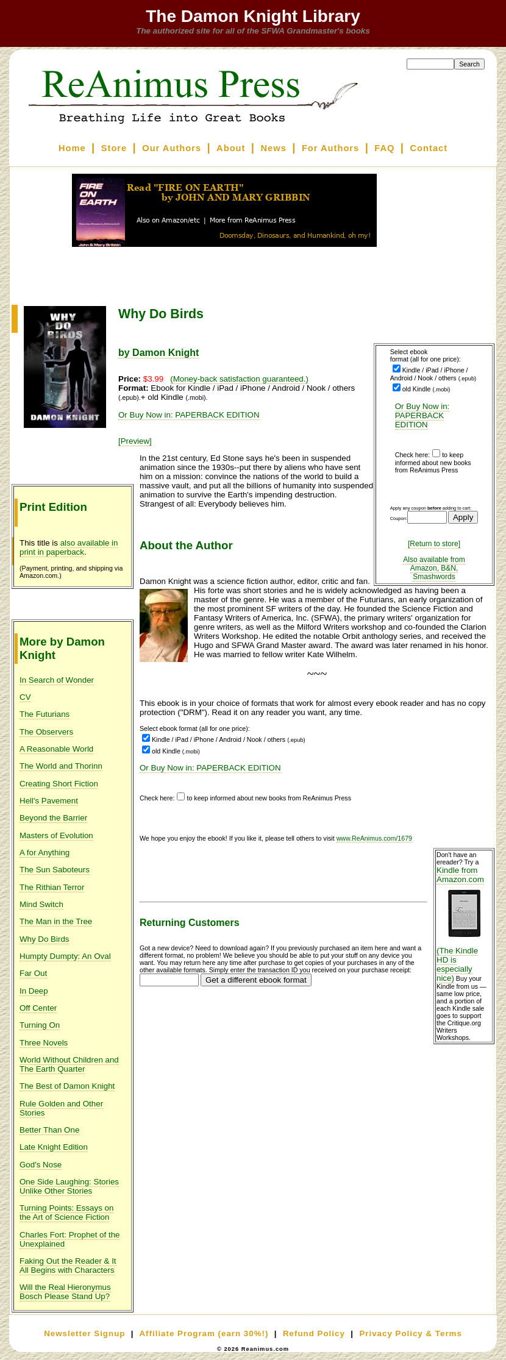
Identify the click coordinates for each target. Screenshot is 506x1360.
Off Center (38, 1008)
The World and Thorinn (61, 766)
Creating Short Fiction (59, 783)
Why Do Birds (44, 939)
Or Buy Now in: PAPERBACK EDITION (422, 415)
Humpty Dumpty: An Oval (65, 956)
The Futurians (44, 714)
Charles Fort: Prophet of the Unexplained (69, 1239)
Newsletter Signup (84, 1333)
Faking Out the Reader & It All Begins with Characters (68, 1265)
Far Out (33, 973)
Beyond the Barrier (53, 817)
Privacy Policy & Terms (410, 1333)
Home (72, 148)
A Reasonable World (56, 748)
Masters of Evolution (56, 835)
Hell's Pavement (49, 800)
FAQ (384, 148)
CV (25, 697)
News (274, 148)
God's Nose (41, 1164)
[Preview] (135, 441)
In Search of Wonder (57, 680)
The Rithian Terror (52, 887)
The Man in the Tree (56, 921)
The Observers (46, 731)
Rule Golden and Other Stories (61, 1108)
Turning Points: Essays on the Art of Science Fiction (66, 1212)
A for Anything (44, 852)
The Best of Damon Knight (67, 1086)
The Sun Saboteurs (55, 869)
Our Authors (171, 148)
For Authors (330, 148)
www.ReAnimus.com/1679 (374, 838)
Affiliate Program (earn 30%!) (203, 1333)
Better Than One (49, 1129)
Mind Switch (41, 904)
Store (114, 148)
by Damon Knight (158, 352)
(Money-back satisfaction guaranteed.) (239, 378)
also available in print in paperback (69, 547)
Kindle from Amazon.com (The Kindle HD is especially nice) (464, 924)
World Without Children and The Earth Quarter (69, 1064)
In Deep (34, 990)
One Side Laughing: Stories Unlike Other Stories (69, 1186)
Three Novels (44, 1042)
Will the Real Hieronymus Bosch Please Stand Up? (65, 1292)
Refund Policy (314, 1333)
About (230, 148)
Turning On (40, 1025)
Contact (429, 148)
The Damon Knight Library (253, 16)
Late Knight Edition (54, 1147)
